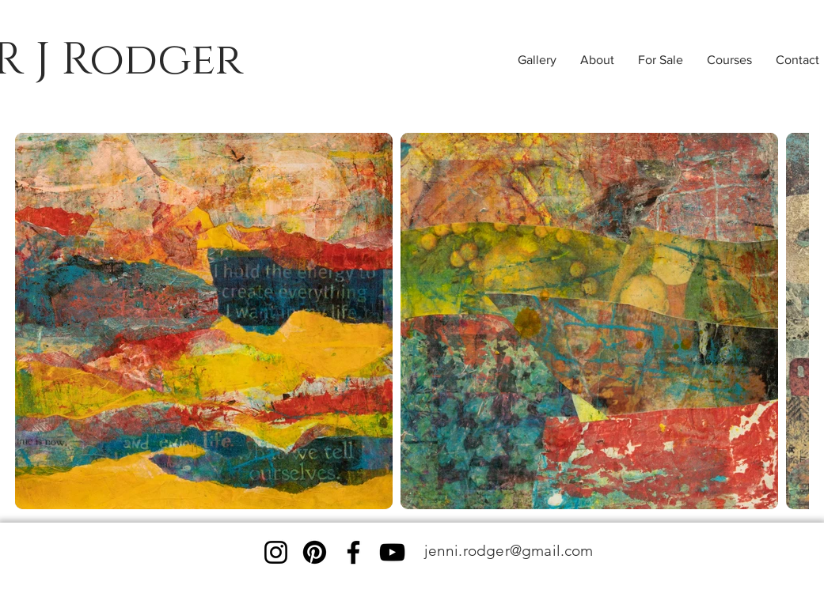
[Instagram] (275, 552)
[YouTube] (392, 552)
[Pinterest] (314, 552)
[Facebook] (353, 552)
